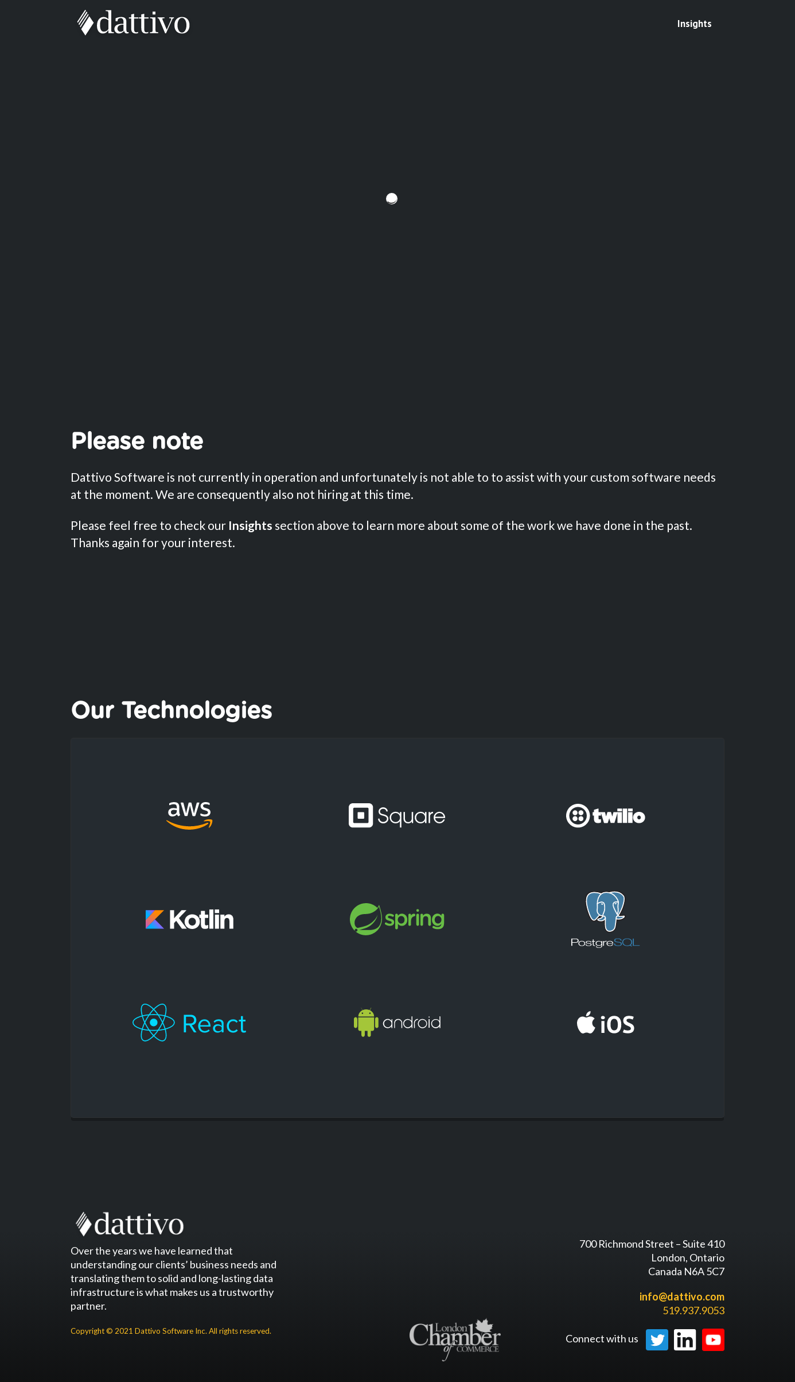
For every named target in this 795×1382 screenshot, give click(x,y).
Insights (694, 23)
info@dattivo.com (682, 1296)
